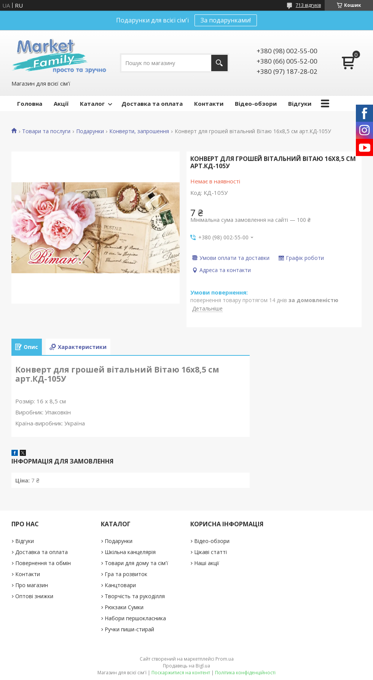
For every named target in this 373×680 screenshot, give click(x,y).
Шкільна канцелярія (130, 552)
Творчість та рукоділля (135, 596)
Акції (61, 103)
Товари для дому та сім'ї (136, 563)
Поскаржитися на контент (180, 672)
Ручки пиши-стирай (129, 629)
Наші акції (206, 563)
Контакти (208, 103)
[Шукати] (219, 63)
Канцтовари (120, 585)
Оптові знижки (34, 596)
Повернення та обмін (43, 563)
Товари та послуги (46, 131)
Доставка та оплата (152, 103)
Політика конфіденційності (245, 672)
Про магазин (31, 585)
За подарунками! (226, 20)
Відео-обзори (256, 103)
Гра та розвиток (126, 574)
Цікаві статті (210, 552)
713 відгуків (308, 5)
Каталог (92, 103)
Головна (29, 103)
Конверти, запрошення (139, 131)
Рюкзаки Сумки (124, 607)
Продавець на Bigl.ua (186, 665)
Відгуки (299, 103)
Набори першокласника (135, 618)
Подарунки (90, 131)
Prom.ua (224, 659)
